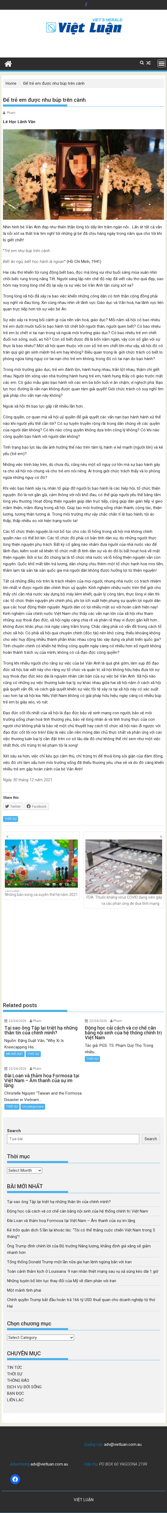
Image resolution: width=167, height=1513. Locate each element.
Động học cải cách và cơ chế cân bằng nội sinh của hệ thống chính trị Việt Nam (77, 1211)
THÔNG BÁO (18, 1380)
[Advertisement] (83, 955)
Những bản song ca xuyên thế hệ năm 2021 (41, 868)
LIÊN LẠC (15, 1399)
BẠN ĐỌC (15, 1393)
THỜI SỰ (10, 819)
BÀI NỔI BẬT (14, 1054)
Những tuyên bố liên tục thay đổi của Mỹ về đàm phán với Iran (61, 1280)
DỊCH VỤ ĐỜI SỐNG (24, 1387)
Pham (11, 113)
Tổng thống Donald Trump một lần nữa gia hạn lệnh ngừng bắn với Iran (69, 1262)
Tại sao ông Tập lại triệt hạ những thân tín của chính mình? (59, 1201)
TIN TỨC (14, 1367)
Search (14, 1130)
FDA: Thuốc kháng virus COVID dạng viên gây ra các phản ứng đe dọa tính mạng (123, 873)
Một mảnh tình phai (24, 1290)
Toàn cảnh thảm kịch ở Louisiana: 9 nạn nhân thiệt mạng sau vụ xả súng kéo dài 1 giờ (82, 1271)
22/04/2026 (17, 1021)
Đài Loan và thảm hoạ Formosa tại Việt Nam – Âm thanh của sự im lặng (71, 1220)
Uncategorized (33, 1106)
